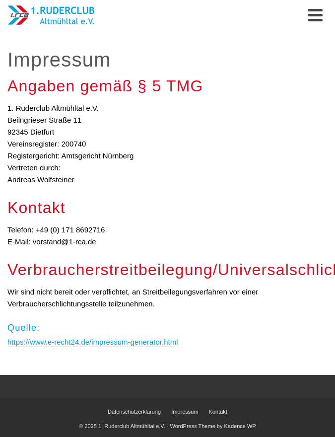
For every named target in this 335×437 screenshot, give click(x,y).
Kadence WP (240, 426)
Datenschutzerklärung (134, 412)
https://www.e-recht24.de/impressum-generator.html (92, 342)
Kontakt (218, 412)
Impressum (184, 412)
